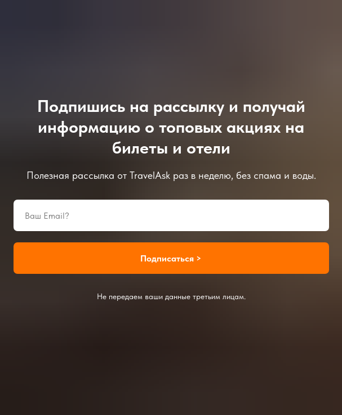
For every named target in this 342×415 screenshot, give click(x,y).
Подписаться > (171, 258)
